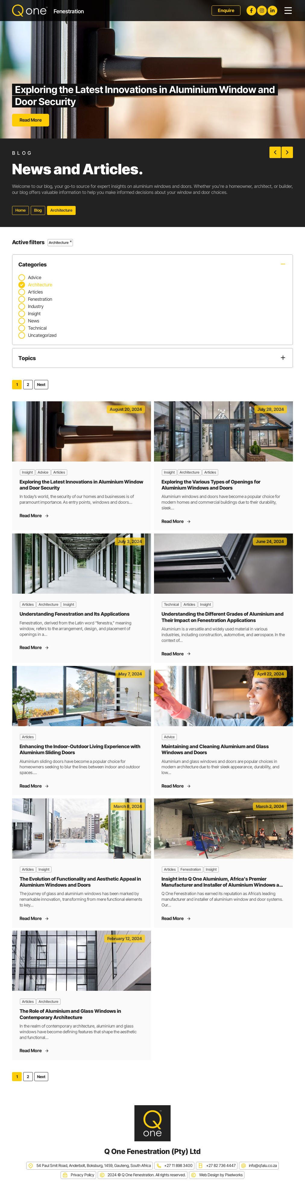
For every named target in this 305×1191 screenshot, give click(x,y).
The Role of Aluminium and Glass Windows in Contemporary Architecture (70, 1014)
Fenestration (191, 869)
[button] (275, 152)
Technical (171, 604)
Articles (59, 472)
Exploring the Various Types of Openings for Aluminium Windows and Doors (211, 485)
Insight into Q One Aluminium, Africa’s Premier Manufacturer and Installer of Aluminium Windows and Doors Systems (223, 885)
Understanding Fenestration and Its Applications (75, 614)
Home (20, 210)
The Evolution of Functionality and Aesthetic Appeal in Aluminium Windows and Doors (80, 882)
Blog (38, 210)
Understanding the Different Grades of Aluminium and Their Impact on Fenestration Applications (223, 617)
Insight (27, 472)
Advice (43, 472)
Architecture (190, 472)
